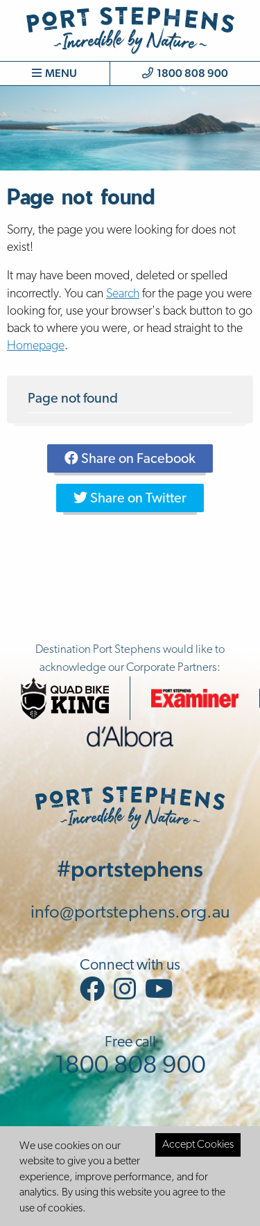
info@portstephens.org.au (130, 913)
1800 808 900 (185, 73)
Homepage (35, 346)
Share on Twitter (130, 498)
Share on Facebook (130, 458)
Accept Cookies (198, 1144)
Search (122, 294)
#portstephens (130, 869)
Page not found (73, 399)
